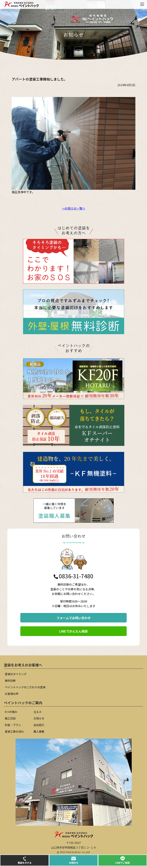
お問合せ (73, 860)
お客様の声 (11, 694)
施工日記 (10, 718)
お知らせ (39, 718)
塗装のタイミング (16, 674)
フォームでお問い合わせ (74, 617)
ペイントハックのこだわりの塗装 (25, 687)
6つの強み (11, 712)
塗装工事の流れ (14, 731)
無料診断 (10, 680)
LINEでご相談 (122, 860)
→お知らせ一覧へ (73, 208)
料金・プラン (13, 725)
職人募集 (39, 731)
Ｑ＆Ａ (38, 712)
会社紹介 (39, 725)
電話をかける (25, 860)
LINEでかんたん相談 (73, 631)
